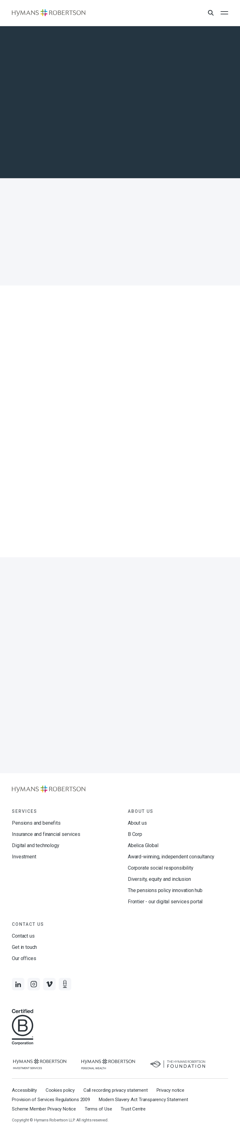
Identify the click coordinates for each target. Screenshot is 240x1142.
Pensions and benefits (36, 823)
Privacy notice (170, 1090)
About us (137, 823)
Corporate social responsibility (160, 868)
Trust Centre (133, 1109)
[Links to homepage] (48, 12)
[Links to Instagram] (34, 984)
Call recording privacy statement (115, 1090)
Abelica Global (143, 845)
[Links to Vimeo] (49, 984)
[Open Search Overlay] (211, 13)
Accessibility (24, 1090)
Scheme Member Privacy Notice (44, 1109)
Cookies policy (60, 1090)
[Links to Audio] (65, 984)
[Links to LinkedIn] (18, 984)
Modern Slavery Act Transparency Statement (143, 1099)
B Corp (135, 834)
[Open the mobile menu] (224, 12)
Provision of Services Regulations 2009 (51, 1099)
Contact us (23, 936)
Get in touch (24, 947)
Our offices (24, 958)
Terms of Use (98, 1109)
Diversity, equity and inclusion (159, 879)
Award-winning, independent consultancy (171, 857)
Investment (24, 857)
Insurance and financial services (46, 834)
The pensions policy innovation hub (165, 890)
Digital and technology (35, 845)
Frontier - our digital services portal (165, 902)
